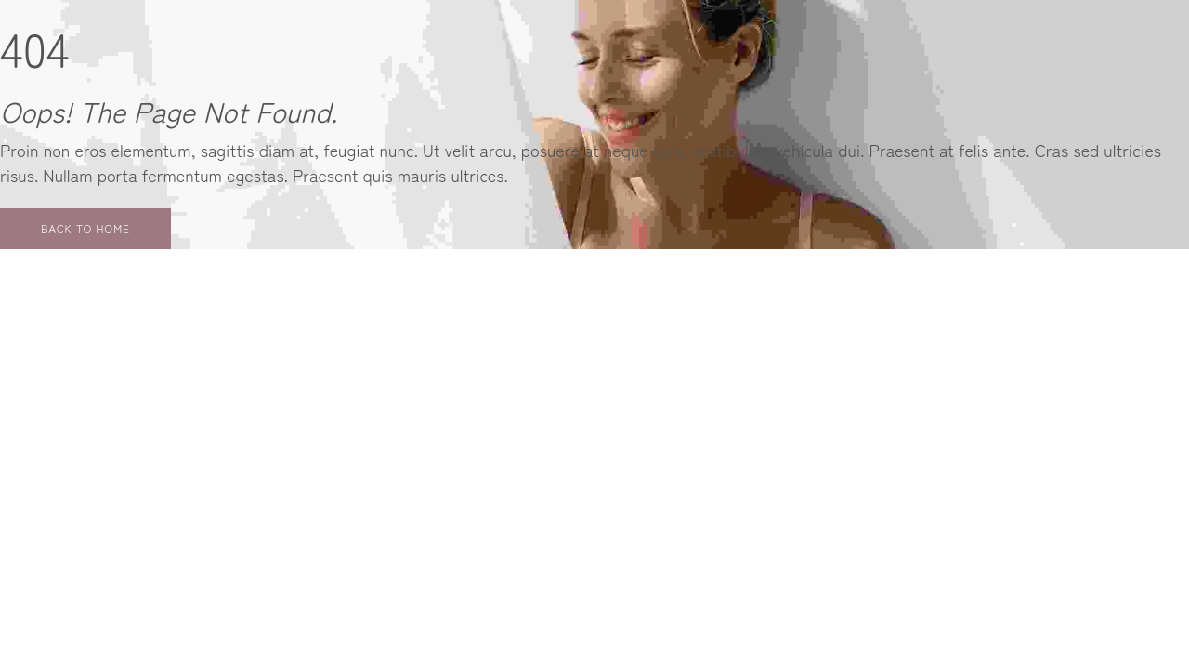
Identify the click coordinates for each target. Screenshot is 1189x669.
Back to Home (85, 228)
